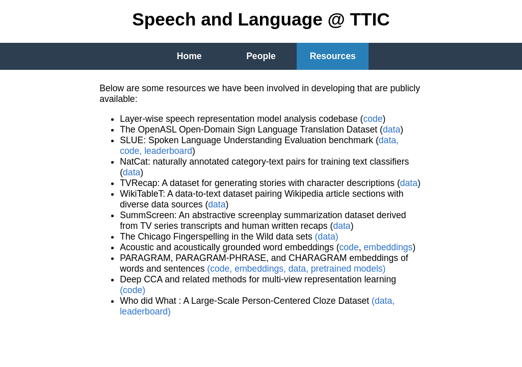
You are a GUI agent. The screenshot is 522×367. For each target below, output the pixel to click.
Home (189, 56)
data (391, 129)
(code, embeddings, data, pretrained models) (296, 269)
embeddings (387, 247)
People (261, 56)
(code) (132, 290)
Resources (333, 56)
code (372, 119)
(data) (326, 236)
